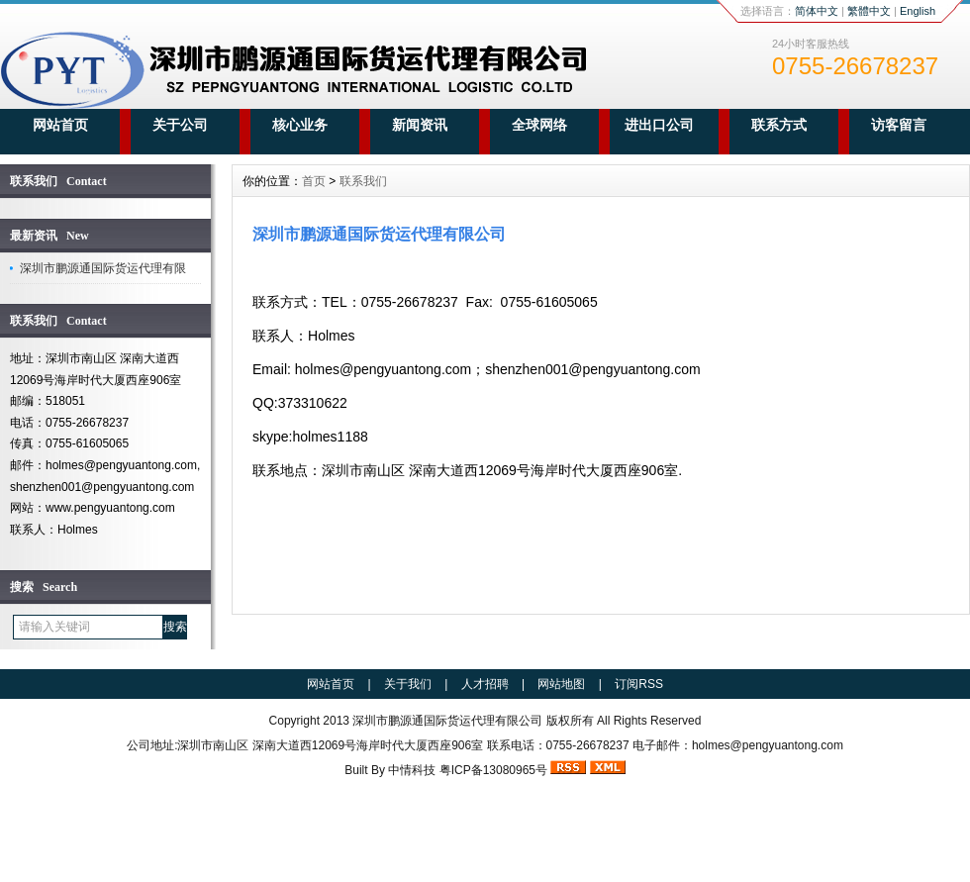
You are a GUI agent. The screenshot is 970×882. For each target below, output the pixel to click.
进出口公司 (659, 125)
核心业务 (300, 125)
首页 (314, 181)
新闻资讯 (419, 125)
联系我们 (363, 181)
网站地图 (561, 684)
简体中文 (816, 11)
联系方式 (779, 125)
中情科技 (412, 770)
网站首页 (60, 125)
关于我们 (408, 684)
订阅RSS (639, 684)
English (917, 11)
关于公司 (180, 125)
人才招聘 (485, 684)
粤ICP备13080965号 (493, 770)
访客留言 (898, 125)
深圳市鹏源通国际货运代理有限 (103, 268)
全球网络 (539, 125)
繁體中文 (869, 11)
